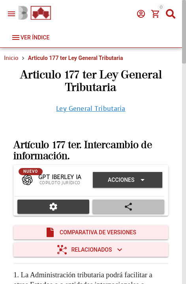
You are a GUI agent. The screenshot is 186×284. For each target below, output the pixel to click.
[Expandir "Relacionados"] (90, 250)
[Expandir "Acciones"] (127, 180)
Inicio (11, 58)
